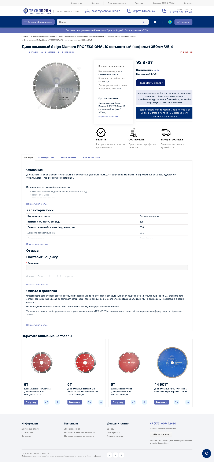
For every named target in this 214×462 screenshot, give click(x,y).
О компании (76, 3)
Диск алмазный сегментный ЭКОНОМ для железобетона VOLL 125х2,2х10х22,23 (83, 392)
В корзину (31, 402)
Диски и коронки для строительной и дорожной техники (81, 36)
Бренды (95, 3)
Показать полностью (37, 204)
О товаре (28, 157)
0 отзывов (33, 52)
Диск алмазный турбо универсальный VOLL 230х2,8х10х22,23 (121, 392)
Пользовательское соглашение (79, 436)
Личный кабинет (72, 429)
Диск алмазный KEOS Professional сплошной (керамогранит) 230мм (170, 390)
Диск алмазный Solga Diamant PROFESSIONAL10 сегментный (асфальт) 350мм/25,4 (58, 40)
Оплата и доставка (91, 157)
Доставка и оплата (117, 3)
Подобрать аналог (151, 82)
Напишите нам (161, 434)
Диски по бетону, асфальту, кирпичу (121, 36)
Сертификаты (113, 432)
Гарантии (139, 3)
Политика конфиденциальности (79, 432)
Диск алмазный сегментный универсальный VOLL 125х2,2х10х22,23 (37, 392)
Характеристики (46, 157)
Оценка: (30, 276)
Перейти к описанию (108, 116)
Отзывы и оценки (68, 157)
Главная (25, 36)
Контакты (188, 3)
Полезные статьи (115, 436)
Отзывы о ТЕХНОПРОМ (163, 3)
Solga (156, 70)
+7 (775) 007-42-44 (163, 423)
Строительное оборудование (43, 36)
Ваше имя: (33, 263)
